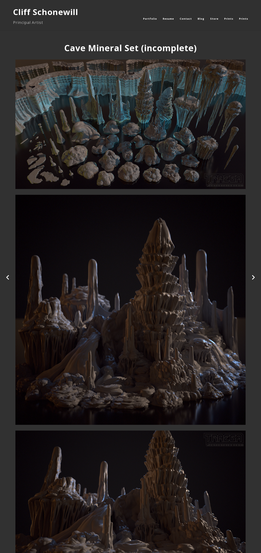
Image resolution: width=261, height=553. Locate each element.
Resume (168, 18)
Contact (186, 18)
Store (214, 18)
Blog (201, 18)
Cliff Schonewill (45, 11)
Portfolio (150, 18)
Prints (228, 18)
